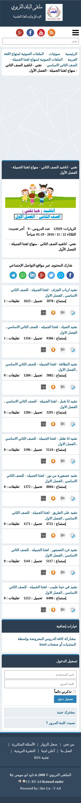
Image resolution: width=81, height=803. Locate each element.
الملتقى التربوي (60, 775)
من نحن (68, 744)
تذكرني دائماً (62, 692)
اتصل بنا (66, 751)
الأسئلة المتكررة (23, 744)
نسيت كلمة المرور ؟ (60, 723)
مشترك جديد (66, 712)
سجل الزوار (49, 744)
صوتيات (54, 54)
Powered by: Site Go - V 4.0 (40, 788)
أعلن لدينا (48, 751)
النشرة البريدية (24, 751)
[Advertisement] (40, 118)
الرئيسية (71, 54)
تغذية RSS (41, 757)
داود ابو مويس (24, 775)
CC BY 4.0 (33, 781)
